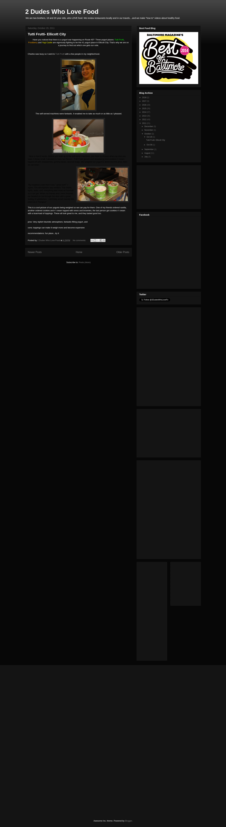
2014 (144, 112)
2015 (144, 108)
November (149, 130)
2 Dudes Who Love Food (62, 11)
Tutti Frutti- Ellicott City (47, 34)
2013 (144, 116)
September (149, 149)
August (147, 153)
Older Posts (122, 252)
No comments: (79, 240)
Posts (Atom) (85, 262)
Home (79, 252)
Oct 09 (150, 145)
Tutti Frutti (60, 54)
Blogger (128, 821)
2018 (144, 97)
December (149, 126)
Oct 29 (150, 137)
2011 (144, 123)
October (148, 134)
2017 (144, 101)
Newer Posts (35, 252)
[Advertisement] (162, 186)
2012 (144, 119)
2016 (144, 105)
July (146, 157)
